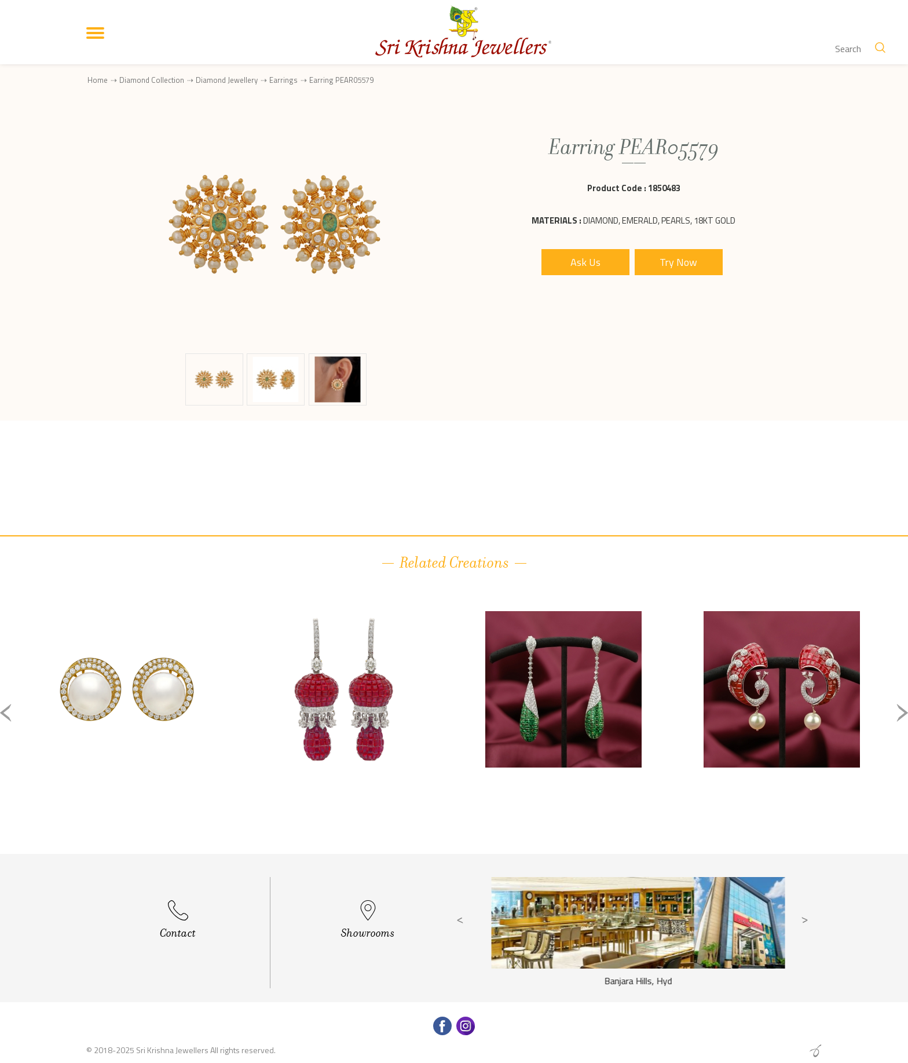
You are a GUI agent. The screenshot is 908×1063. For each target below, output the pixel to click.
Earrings (283, 80)
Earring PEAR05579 (341, 80)
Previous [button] (6, 713)
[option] (126, 722)
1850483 (664, 188)
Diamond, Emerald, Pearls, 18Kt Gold (659, 220)
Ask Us (585, 262)
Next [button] (902, 713)
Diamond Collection (151, 80)
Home (97, 80)
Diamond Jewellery (227, 80)
